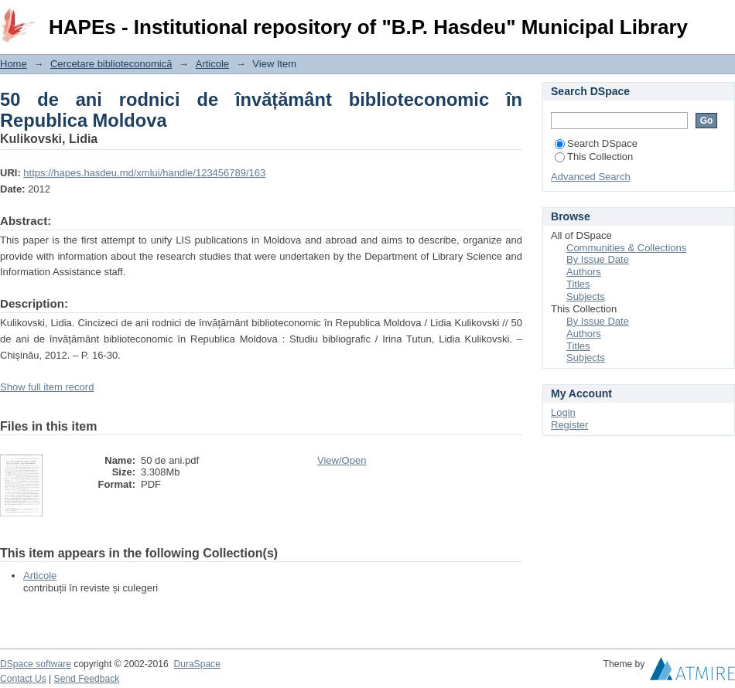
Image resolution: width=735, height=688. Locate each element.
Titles (578, 284)
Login (722, 19)
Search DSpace (596, 143)
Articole (212, 64)
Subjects (585, 296)
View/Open (341, 460)
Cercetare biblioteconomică (111, 64)
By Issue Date (597, 259)
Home (13, 64)
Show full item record (47, 387)
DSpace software (35, 664)
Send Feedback (87, 678)
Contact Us (23, 678)
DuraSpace (196, 664)
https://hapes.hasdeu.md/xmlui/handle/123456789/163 (144, 173)
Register (569, 425)
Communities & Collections (626, 248)
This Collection (594, 156)
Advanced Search (591, 176)
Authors (583, 272)
